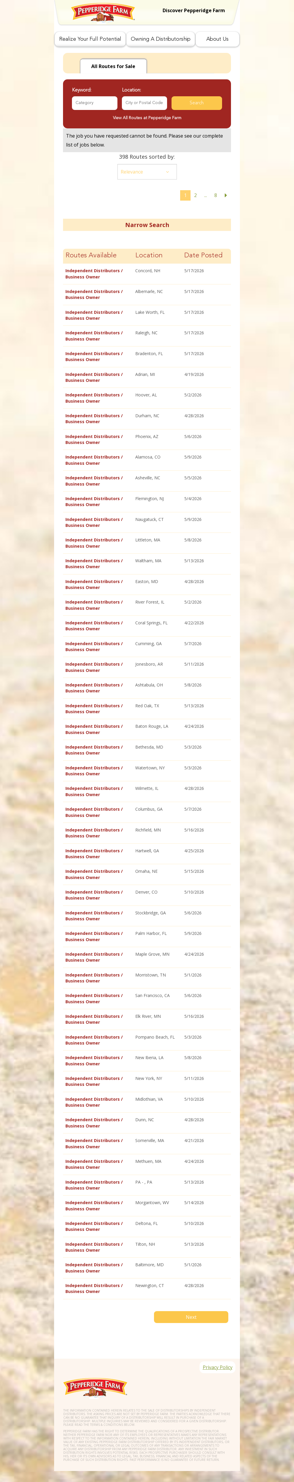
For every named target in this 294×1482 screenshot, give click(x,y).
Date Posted (203, 255)
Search (197, 103)
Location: (131, 90)
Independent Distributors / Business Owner (94, 273)
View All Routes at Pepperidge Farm (147, 118)
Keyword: (81, 90)
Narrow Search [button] (147, 225)
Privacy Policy (216, 1358)
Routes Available (91, 255)
